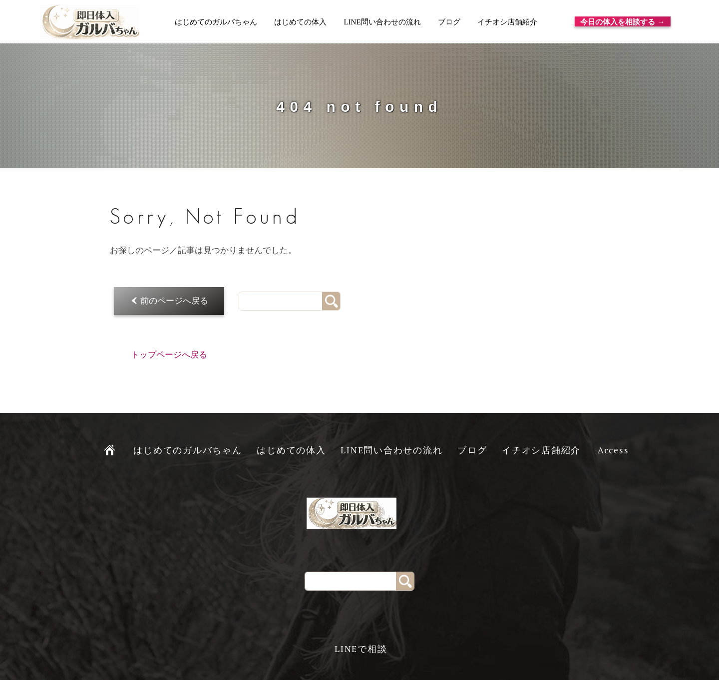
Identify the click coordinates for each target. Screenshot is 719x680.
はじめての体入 (300, 22)
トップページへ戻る (169, 354)
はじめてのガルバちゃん (216, 22)
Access (613, 450)
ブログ (448, 22)
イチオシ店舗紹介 (507, 22)
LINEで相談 (361, 649)
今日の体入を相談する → (622, 21)
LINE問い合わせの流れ (382, 22)
